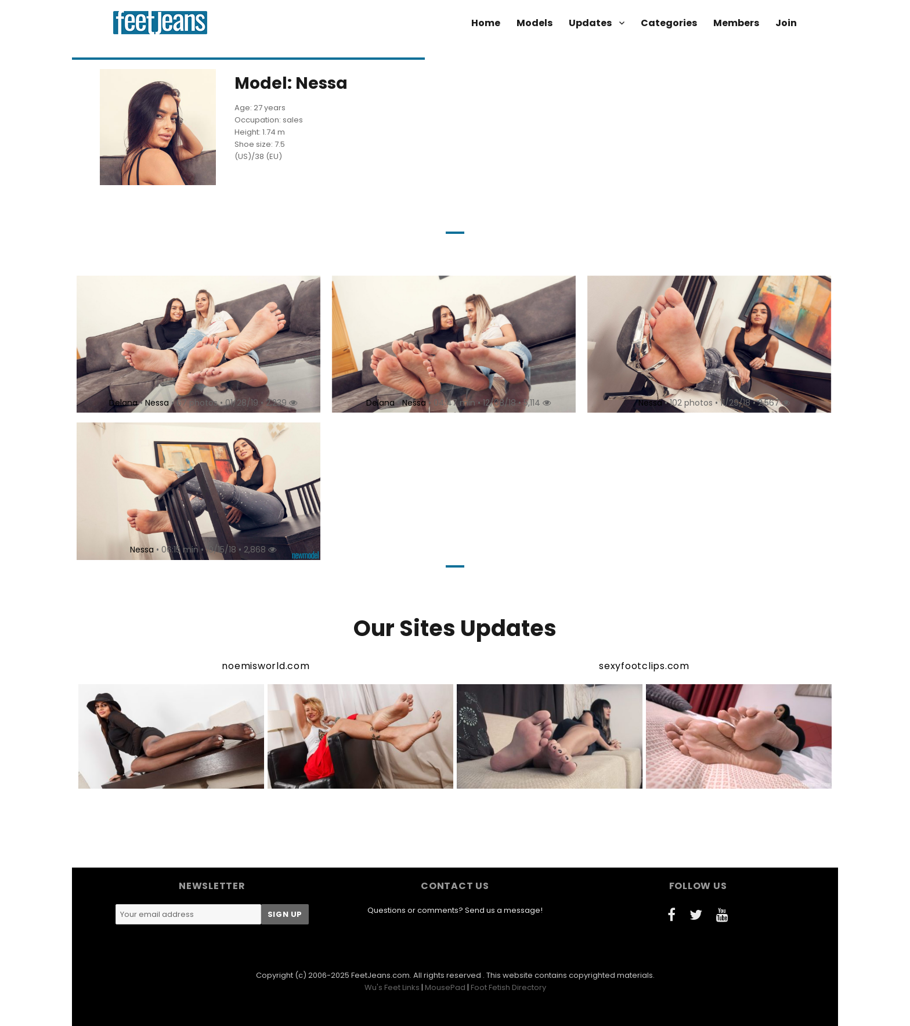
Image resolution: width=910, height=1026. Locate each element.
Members (736, 23)
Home (485, 23)
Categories (669, 23)
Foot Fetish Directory (508, 987)
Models (534, 23)
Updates (590, 23)
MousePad (445, 987)
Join (786, 23)
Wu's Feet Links (392, 987)
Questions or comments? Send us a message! (455, 910)
